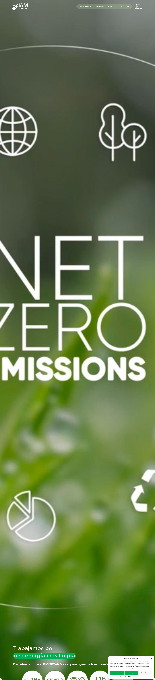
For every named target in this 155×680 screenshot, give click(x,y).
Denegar (131, 673)
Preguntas (125, 6)
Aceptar (117, 673)
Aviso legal (141, 676)
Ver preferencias (145, 673)
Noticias (112, 6)
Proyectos (100, 6)
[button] (151, 658)
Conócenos (85, 6)
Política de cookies (123, 676)
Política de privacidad (133, 676)
